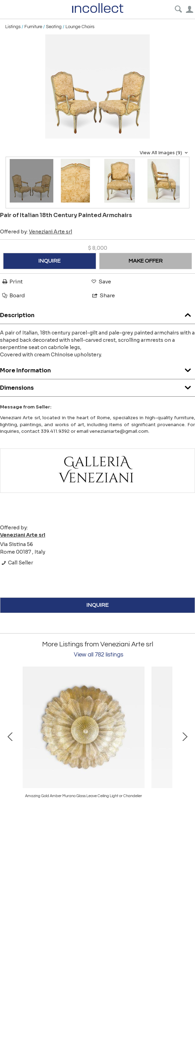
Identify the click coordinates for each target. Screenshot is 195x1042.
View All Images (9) (164, 153)
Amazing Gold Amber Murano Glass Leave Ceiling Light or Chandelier (83, 796)
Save (100, 281)
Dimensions (97, 386)
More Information (97, 368)
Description (97, 313)
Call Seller (16, 563)
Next (184, 736)
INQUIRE (49, 261)
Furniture (33, 26)
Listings (13, 26)
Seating (54, 26)
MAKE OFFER (145, 261)
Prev (10, 736)
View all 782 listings (98, 655)
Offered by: (36, 232)
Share (103, 295)
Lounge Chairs (79, 26)
